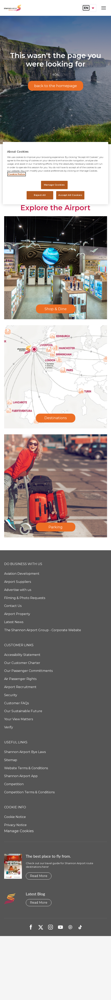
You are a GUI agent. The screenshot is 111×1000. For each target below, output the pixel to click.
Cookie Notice (15, 817)
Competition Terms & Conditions (29, 792)
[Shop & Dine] (55, 267)
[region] (55, 173)
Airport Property (17, 614)
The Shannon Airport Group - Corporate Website (42, 630)
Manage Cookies (19, 831)
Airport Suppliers (17, 582)
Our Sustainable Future (23, 711)
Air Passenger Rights (20, 679)
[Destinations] (55, 376)
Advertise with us (17, 590)
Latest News (13, 622)
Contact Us (12, 606)
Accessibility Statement (22, 655)
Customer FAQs (16, 703)
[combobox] (89, 8)
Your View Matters (18, 719)
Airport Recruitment (20, 687)
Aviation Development (21, 574)
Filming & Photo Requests (24, 598)
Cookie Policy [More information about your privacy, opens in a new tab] (16, 174)
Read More (38, 876)
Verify (8, 727)
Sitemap (10, 760)
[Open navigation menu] (102, 8)
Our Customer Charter (22, 663)
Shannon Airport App (21, 776)
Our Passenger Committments (28, 671)
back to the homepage (55, 86)
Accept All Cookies (70, 195)
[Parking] (55, 485)
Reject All (40, 195)
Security (10, 695)
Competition (14, 784)
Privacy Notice (15, 825)
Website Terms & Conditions (26, 768)
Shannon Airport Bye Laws (25, 752)
